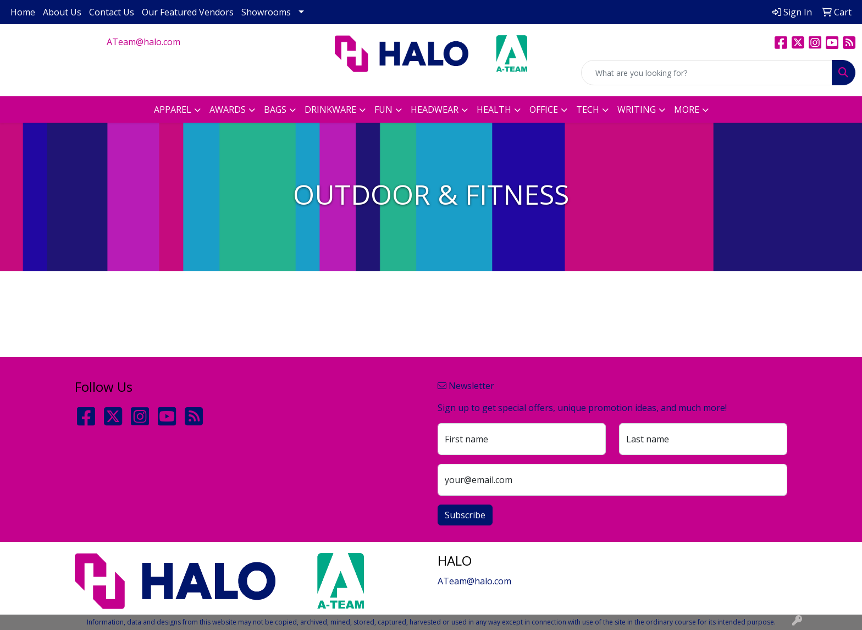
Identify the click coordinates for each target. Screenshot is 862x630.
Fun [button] (383, 109)
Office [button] (543, 109)
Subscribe (465, 515)
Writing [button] (636, 109)
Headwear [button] (434, 109)
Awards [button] (227, 109)
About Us (62, 12)
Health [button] (494, 109)
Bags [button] (275, 109)
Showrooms (266, 12)
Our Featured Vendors (188, 12)
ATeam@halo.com (143, 42)
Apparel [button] (172, 109)
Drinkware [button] (330, 109)
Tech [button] (587, 109)
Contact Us (111, 12)
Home (22, 12)
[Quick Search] (706, 72)
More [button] (686, 109)
